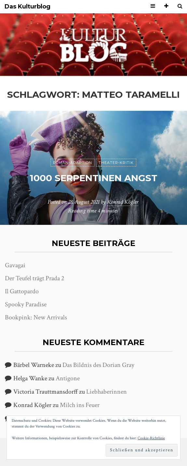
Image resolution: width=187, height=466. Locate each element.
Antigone (68, 378)
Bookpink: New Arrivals (36, 317)
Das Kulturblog (27, 6)
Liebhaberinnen (106, 391)
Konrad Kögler (122, 202)
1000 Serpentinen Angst (93, 177)
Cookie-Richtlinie (151, 438)
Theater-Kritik (116, 162)
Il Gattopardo (22, 291)
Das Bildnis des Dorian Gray (98, 365)
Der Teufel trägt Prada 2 (34, 278)
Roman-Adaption (72, 162)
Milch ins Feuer (80, 405)
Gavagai (15, 265)
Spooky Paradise (26, 304)
